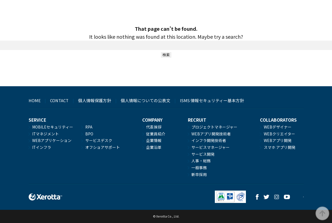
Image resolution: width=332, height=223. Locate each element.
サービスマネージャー (210, 147)
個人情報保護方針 (94, 100)
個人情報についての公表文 (145, 100)
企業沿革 (153, 147)
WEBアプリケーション (52, 140)
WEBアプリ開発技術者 (211, 133)
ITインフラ (41, 147)
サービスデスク (98, 140)
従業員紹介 (155, 133)
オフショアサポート (102, 147)
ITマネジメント (45, 133)
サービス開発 (203, 154)
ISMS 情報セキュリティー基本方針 (212, 100)
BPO (89, 133)
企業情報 (153, 140)
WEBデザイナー (278, 127)
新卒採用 (199, 174)
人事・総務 (201, 160)
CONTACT (59, 100)
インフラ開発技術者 (208, 140)
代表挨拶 (153, 127)
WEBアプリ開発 (278, 140)
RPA (88, 127)
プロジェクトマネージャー (214, 127)
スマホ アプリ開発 (279, 147)
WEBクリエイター (279, 133)
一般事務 (199, 167)
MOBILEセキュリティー (52, 127)
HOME (35, 100)
